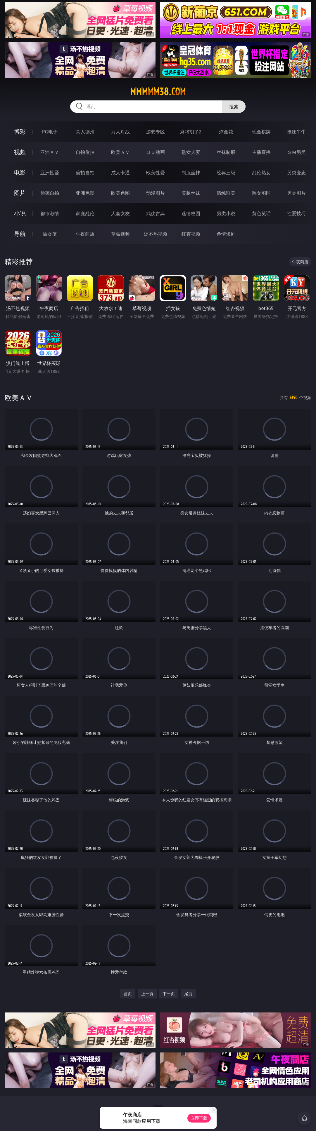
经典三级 (226, 172)
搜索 (234, 106)
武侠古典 (155, 213)
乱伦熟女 (261, 172)
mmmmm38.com (158, 92)
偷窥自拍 (49, 193)
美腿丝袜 (191, 193)
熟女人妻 (191, 152)
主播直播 (261, 152)
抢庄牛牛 (296, 131)
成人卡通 (120, 172)
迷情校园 (191, 213)
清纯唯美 (226, 193)
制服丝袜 (191, 172)
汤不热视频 (155, 234)
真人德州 (85, 131)
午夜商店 (85, 234)
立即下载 (199, 1118)
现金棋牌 (261, 131)
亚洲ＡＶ (49, 152)
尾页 (188, 993)
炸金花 (226, 131)
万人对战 (120, 131)
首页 (128, 993)
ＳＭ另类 (296, 152)
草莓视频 (120, 234)
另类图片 (296, 193)
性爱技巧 (296, 213)
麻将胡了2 (190, 131)
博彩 (20, 131)
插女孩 (50, 234)
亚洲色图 (85, 193)
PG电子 (50, 131)
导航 (20, 234)
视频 (20, 152)
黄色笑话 (261, 213)
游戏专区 (155, 131)
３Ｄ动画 (155, 152)
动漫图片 (155, 193)
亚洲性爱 (49, 172)
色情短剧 (226, 234)
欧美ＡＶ (120, 152)
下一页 (169, 993)
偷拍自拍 (85, 172)
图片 (20, 193)
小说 (20, 213)
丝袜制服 (226, 152)
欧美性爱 (155, 172)
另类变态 (296, 172)
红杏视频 (191, 234)
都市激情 (49, 213)
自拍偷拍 (85, 152)
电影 (20, 172)
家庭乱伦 (85, 213)
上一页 (147, 993)
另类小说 (226, 213)
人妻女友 (120, 213)
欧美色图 (120, 193)
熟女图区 (261, 193)
